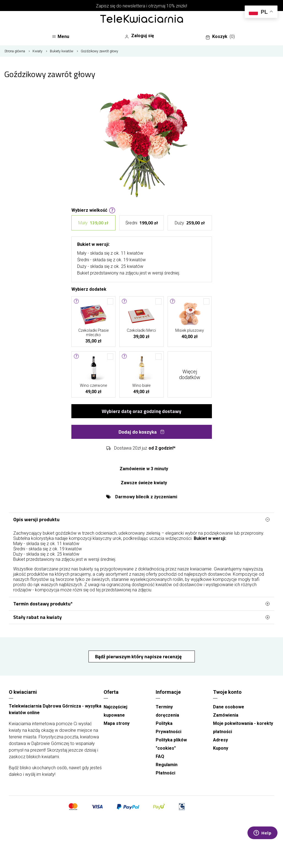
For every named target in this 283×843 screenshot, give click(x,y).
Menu (60, 36)
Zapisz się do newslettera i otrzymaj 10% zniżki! (141, 6)
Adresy (220, 740)
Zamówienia (225, 715)
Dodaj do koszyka (141, 432)
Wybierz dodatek (88, 289)
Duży (190, 223)
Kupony (220, 748)
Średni (141, 223)
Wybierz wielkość (93, 210)
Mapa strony (117, 723)
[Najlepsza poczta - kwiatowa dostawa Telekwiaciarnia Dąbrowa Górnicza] (141, 19)
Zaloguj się (139, 36)
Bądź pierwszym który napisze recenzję (139, 656)
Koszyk (220, 36)
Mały (93, 223)
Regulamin (166, 764)
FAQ (160, 756)
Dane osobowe (228, 706)
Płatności (165, 773)
